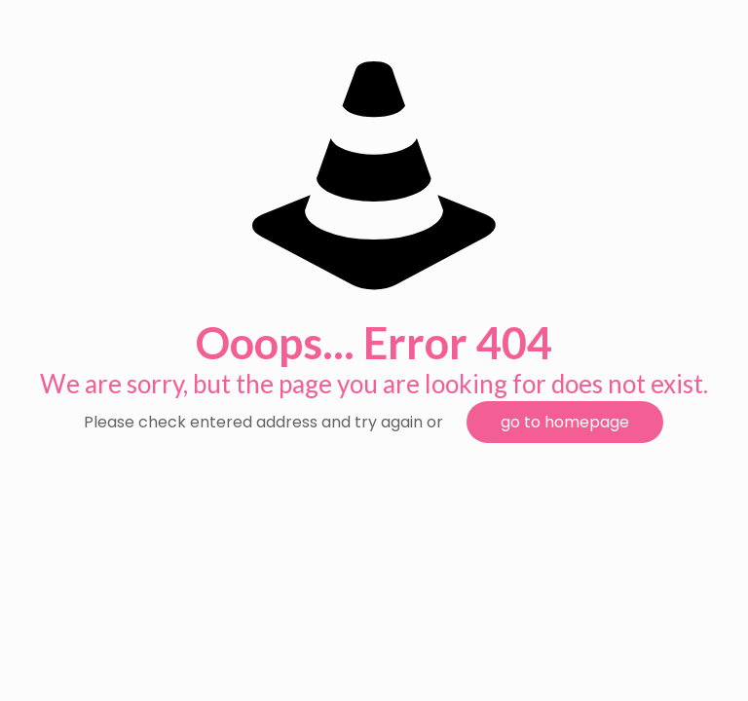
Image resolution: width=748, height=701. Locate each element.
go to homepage (565, 422)
